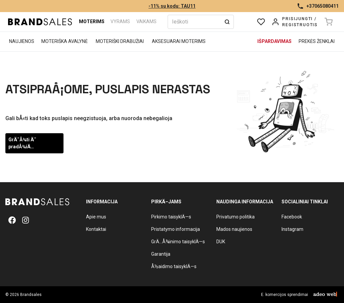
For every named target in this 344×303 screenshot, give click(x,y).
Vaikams (146, 21)
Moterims (91, 21)
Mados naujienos (234, 229)
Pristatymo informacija (175, 229)
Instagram (292, 229)
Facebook (292, 216)
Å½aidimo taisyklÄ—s (174, 266)
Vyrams (120, 21)
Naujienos (21, 41)
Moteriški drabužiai (120, 41)
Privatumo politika (235, 216)
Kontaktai (96, 229)
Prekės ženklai (317, 41)
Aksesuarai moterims (179, 41)
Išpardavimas (274, 41)
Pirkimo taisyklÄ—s (171, 216)
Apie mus (96, 216)
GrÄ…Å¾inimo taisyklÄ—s (178, 241)
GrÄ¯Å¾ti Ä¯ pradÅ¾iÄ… (22, 143)
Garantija (160, 254)
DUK (220, 241)
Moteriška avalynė (64, 41)
